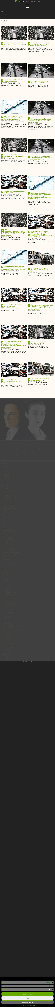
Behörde (5, 468)
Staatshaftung (9, 647)
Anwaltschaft (6, 466)
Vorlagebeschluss (8, 565)
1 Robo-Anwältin (5, 17)
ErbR (7, 632)
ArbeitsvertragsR (10, 594)
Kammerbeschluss (9, 548)
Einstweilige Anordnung (10, 539)
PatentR (8, 645)
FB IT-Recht (7, 493)
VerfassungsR (9, 610)
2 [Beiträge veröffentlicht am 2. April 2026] (24, 448)
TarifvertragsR (9, 605)
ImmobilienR (9, 638)
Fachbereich (6, 475)
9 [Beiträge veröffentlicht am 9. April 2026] (24, 450)
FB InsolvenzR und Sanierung (11, 490)
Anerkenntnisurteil (9, 535)
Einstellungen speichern (27, 1002)
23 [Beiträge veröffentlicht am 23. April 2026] (24, 453)
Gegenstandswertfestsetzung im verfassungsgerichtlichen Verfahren (22, 546)
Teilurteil (6, 559)
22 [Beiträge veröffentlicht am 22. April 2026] (17, 453)
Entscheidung (8, 541)
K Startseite (3, 14)
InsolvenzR (9, 641)
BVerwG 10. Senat (32, 123)
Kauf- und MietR (10, 643)
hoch (5, 581)
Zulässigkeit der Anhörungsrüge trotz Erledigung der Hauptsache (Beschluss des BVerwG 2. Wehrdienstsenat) (12, 118)
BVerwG (5, 473)
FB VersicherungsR (9, 508)
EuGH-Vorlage (7, 543)
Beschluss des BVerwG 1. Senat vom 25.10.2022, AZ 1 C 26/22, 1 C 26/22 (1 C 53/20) (12, 381)
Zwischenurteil (8, 570)
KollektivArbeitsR (10, 599)
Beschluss (7, 537)
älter (2, 24)
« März (2, 459)
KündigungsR (9, 601)
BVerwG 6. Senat (5, 236)
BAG (5, 517)
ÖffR (5, 607)
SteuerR (6, 616)
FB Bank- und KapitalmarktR (11, 482)
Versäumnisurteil (8, 563)
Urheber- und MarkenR (12, 649)
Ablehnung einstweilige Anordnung (13, 532)
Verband (5, 654)
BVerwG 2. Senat (32, 310)
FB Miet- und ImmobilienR (10, 497)
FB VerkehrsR (7, 506)
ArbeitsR (6, 590)
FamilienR (8, 634)
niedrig (6, 583)
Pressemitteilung (7, 577)
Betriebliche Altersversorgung (14, 596)
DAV (5, 658)
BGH (5, 521)
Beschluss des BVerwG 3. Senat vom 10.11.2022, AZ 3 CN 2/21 (40, 342)
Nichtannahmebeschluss (10, 552)
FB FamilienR (7, 488)
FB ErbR (6, 486)
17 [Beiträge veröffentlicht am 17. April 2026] (32, 451)
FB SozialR (7, 499)
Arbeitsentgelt (10, 592)
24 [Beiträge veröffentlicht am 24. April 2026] (32, 453)
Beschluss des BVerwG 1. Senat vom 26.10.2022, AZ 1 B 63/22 (40, 379)
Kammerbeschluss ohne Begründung (14, 550)
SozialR (6, 614)
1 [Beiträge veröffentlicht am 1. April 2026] (16, 448)
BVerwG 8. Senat (32, 47)
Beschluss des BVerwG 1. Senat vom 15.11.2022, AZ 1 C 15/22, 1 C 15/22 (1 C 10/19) (39, 270)
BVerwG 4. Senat (32, 84)
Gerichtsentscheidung (8, 530)
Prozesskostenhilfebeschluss (12, 554)
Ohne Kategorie (7, 574)
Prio (4, 579)
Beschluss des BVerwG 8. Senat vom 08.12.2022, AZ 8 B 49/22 (13, 80)
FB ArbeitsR (7, 479)
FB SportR (6, 501)
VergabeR (8, 652)
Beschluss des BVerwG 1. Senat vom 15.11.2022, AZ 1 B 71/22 (13, 305)
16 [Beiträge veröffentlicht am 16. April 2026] (24, 451)
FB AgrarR (6, 477)
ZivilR (5, 623)
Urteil (5, 561)
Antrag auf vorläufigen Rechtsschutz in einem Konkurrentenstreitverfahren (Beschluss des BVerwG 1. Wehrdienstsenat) (13, 268)
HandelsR (8, 636)
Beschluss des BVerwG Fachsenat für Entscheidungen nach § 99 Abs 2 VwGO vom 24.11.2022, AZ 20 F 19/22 (40, 158)
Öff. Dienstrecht (10, 603)
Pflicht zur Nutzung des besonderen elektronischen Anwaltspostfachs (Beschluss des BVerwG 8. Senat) (38, 44)
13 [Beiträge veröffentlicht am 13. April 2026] (1, 451)
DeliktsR (8, 627)
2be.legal (21, 1)
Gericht (4, 515)
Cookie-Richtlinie (20, 1005)
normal (6, 585)
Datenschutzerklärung (29, 1005)
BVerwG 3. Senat (32, 238)
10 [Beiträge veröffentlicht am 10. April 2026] (32, 450)
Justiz (4, 572)
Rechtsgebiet (6, 588)
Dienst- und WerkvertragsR (13, 629)
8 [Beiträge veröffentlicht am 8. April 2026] (16, 450)
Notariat (6, 510)
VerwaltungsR (9, 612)
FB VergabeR (7, 504)
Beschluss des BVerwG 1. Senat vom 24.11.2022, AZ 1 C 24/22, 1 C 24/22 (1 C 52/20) (12, 156)
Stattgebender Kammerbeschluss (13, 557)
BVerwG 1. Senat (5, 158)
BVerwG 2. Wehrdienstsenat (7, 120)
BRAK (5, 656)
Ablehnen (27, 998)
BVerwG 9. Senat (5, 47)
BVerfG (6, 528)
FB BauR (6, 484)
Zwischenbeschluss (9, 568)
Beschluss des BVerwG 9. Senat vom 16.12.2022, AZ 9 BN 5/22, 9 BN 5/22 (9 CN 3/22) (13, 44)
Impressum (35, 1005)
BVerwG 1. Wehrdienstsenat (7, 194)
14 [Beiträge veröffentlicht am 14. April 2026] (9, 451)
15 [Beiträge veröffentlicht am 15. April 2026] (16, 451)
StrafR (6, 618)
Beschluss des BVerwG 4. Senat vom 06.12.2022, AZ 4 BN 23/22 (40, 81)
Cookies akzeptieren (28, 994)
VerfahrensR (7, 621)
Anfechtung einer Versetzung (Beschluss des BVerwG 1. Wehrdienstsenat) (14, 192)
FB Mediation (7, 495)
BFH (5, 519)
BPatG (5, 524)
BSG (5, 526)
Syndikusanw (7, 513)
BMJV (5, 471)
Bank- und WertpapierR (12, 625)
